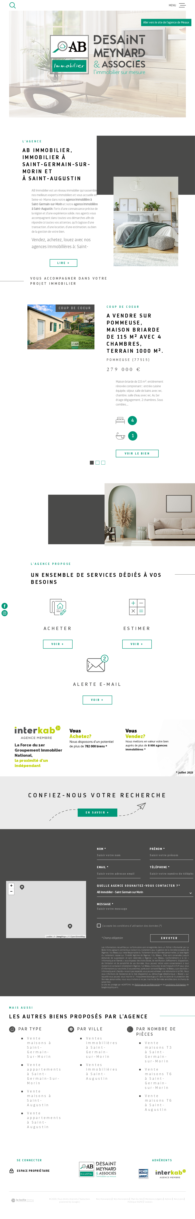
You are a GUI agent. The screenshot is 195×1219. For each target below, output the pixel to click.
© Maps (60, 937)
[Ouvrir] (12, 5)
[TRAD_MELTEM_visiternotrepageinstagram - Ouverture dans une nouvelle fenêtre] (5, 613)
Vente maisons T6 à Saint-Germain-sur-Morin (159, 1079)
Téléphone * (160, 867)
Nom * (101, 849)
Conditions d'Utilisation (175, 985)
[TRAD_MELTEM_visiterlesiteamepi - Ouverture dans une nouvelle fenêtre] (143, 1174)
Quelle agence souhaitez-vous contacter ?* (138, 886)
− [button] (11, 892)
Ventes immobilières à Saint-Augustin (102, 1072)
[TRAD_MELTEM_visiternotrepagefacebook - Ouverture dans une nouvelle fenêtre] (5, 606)
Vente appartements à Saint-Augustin (44, 1120)
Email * (103, 867)
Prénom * (157, 849)
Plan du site (137, 1199)
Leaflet (49, 937)
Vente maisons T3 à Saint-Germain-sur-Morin (159, 1052)
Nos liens (179, 1199)
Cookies (148, 1202)
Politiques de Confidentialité (147, 985)
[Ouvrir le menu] (177, 5)
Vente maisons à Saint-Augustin (39, 1098)
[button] (92, 463)
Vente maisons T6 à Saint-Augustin (159, 1103)
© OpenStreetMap (76, 937)
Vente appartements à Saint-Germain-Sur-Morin (44, 1074)
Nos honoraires (103, 1199)
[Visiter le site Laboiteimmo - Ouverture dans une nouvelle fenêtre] (22, 1201)
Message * (105, 904)
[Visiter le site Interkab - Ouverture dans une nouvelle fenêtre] (171, 1174)
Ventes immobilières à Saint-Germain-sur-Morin (102, 1048)
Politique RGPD (135, 1202)
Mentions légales (154, 1199)
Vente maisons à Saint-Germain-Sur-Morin (39, 1048)
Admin (168, 1199)
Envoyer (169, 938)
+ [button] (11, 886)
